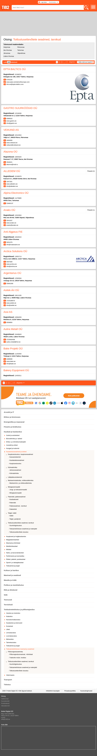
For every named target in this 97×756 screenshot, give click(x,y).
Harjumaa (7, 47)
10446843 (18, 334)
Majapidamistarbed (12, 540)
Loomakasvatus (11, 636)
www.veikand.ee (11, 143)
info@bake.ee (11, 364)
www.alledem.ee (12, 184)
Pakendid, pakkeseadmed (16, 497)
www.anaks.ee (11, 223)
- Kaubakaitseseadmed (16, 460)
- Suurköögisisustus (15, 525)
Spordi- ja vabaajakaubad (14, 562)
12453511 (18, 375)
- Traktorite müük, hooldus (17, 657)
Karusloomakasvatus (13, 620)
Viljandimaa (21, 53)
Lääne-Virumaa (9, 56)
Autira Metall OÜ (13, 329)
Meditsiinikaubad (12, 546)
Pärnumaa (20, 47)
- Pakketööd (13, 509)
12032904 (18, 215)
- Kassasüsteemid (15, 457)
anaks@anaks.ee (12, 225)
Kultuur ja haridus (11, 570)
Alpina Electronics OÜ (16, 192)
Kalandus (9, 616)
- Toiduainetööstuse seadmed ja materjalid (23, 529)
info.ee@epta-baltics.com (15, 84)
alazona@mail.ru (12, 164)
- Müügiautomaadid (15, 493)
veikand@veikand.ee (13, 145)
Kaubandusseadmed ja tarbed (16, 452)
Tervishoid (8, 605)
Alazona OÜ (10, 151)
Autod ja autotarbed (12, 435)
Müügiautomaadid (14, 487)
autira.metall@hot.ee (13, 342)
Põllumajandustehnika (15, 652)
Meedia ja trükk (10, 580)
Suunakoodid (5, 701)
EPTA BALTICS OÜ (15, 69)
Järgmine (72, 62)
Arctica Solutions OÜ (15, 251)
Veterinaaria (10, 675)
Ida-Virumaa (8, 50)
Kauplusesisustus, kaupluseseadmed (20, 454)
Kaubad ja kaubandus (13, 432)
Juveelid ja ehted (12, 445)
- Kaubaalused (13, 499)
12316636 (18, 113)
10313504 (18, 135)
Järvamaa (7, 53)
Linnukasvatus (11, 633)
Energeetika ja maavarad (14, 422)
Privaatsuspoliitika (70, 691)
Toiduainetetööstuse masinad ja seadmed (20, 649)
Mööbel (8, 549)
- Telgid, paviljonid (15, 519)
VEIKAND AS (11, 129)
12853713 (18, 256)
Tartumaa (20, 50)
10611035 (18, 295)
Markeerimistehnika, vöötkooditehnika (20, 480)
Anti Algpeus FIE (13, 231)
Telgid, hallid (12, 513)
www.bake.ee (10, 361)
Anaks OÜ (9, 210)
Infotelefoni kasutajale (53, 691)
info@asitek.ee (11, 305)
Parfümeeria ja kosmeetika (15, 556)
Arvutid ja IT (9, 412)
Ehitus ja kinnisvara (12, 417)
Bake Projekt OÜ (13, 348)
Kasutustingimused (86, 691)
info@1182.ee (5, 719)
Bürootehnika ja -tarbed (14, 438)
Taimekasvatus (11, 642)
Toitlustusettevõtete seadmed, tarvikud (21, 523)
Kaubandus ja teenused (14, 623)
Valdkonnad (5, 699)
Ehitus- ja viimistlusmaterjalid (16, 442)
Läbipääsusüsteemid (15, 477)
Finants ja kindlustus (12, 427)
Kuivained (9, 626)
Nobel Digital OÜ (12, 691)
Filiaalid (91, 171)
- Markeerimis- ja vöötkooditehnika (20, 483)
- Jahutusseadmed (15, 470)
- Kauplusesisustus (15, 463)
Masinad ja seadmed (12, 575)
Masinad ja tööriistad (13, 543)
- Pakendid (12, 503)
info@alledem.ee (12, 186)
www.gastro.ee (11, 121)
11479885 (18, 198)
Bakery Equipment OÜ (16, 370)
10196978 (18, 176)
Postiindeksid (5, 703)
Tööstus (7, 685)
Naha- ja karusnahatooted (15, 553)
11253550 (18, 354)
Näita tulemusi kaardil (85, 62)
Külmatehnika (12, 467)
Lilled (8, 629)
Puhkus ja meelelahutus (14, 585)
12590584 (18, 278)
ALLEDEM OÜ (12, 171)
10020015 (18, 237)
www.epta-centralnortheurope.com (18, 82)
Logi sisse (44, 2)
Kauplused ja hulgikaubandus (16, 536)
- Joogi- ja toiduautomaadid (18, 489)
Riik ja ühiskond (10, 590)
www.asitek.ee (11, 303)
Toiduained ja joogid (13, 566)
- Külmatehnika (14, 473)
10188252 (18, 74)
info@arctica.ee (11, 266)
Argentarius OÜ (12, 273)
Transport (8, 680)
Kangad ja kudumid (12, 448)
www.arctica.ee (11, 264)
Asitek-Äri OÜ (11, 290)
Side (6, 595)
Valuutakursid (5, 706)
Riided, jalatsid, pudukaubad (15, 559)
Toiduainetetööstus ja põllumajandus (19, 609)
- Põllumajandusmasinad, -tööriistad (21, 654)
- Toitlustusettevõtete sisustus (18, 532)
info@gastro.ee (11, 123)
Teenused (8, 600)
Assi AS (8, 311)
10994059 (18, 317)
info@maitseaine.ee (13, 244)
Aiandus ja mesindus (13, 613)
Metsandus (10, 639)
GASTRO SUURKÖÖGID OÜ (20, 108)
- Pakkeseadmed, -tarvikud (18, 506)
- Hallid (11, 516)
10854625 (18, 157)
